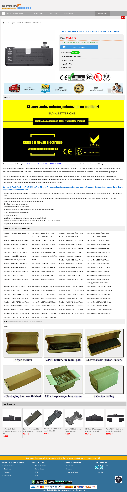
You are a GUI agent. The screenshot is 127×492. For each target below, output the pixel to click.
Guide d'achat (38, 13)
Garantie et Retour (72, 472)
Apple (13, 23)
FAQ (36, 472)
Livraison (69, 469)
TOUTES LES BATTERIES (14, 13)
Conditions (7, 469)
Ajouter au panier (79, 47)
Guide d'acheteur (40, 466)
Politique (7, 472)
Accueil (7, 23)
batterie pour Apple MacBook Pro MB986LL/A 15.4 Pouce (46, 164)
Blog (36, 475)
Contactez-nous (68, 13)
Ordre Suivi (53, 13)
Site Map (100, 472)
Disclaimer (7, 475)
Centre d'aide (102, 13)
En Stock (75, 53)
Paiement (69, 466)
